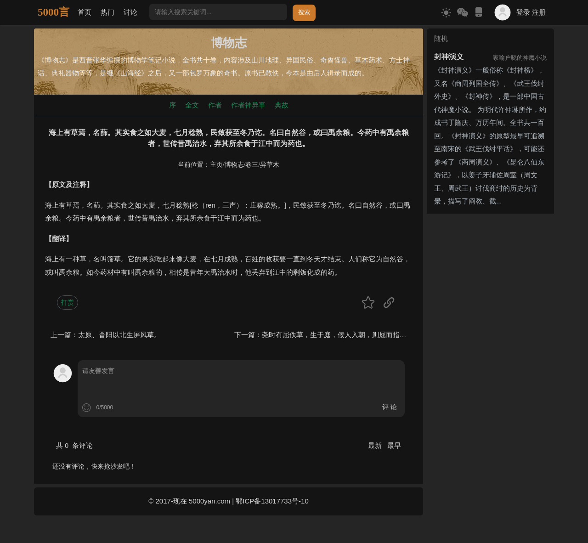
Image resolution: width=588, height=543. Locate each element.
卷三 (251, 164)
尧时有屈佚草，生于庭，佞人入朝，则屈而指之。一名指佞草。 (358, 335)
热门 (107, 12)
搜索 (304, 12)
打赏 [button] (67, 302)
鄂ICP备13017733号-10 (272, 501)
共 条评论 (74, 445)
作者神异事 (248, 105)
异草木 (269, 164)
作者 (215, 105)
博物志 (234, 164)
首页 (84, 12)
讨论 (130, 12)
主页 (216, 164)
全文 (192, 105)
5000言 (53, 12)
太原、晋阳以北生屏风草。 (119, 335)
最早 (394, 445)
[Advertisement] (490, 355)
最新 (376, 445)
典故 (281, 105)
